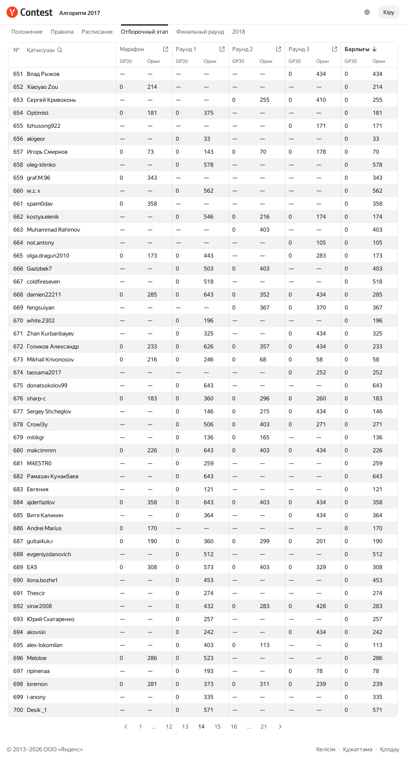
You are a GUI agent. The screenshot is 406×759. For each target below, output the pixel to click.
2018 (238, 31)
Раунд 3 (303, 49)
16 (234, 726)
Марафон (136, 49)
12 (169, 726)
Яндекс (70, 749)
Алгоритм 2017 (79, 13)
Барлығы (361, 49)
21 (264, 726)
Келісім (325, 749)
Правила (62, 31)
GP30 (130, 61)
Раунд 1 (190, 49)
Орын (157, 61)
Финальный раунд (200, 31)
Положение (27, 31)
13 (185, 726)
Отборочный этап (144, 31)
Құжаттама (357, 749)
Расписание (97, 31)
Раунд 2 (246, 49)
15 (217, 726)
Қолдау (390, 749)
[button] (45, 50)
